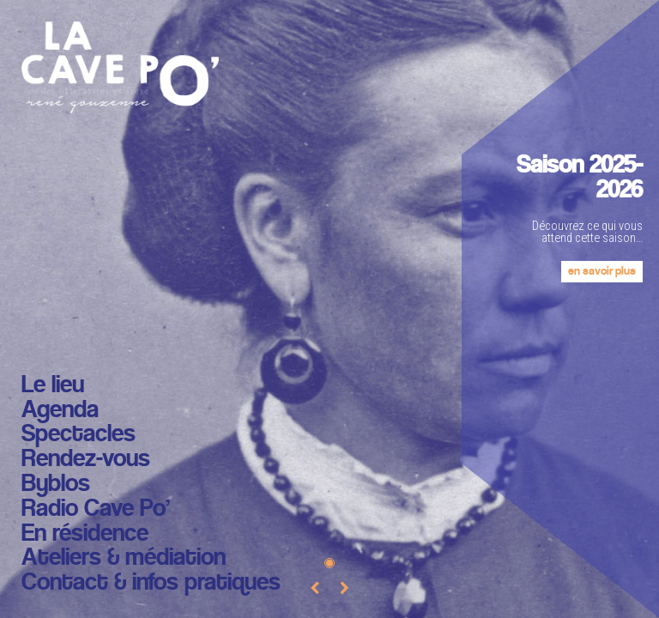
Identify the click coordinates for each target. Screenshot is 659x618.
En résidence (84, 534)
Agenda (60, 410)
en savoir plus (602, 271)
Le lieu (52, 385)
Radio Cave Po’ (95, 509)
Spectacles (78, 434)
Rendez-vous (85, 459)
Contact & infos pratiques (151, 583)
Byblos (55, 484)
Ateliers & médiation (123, 558)
